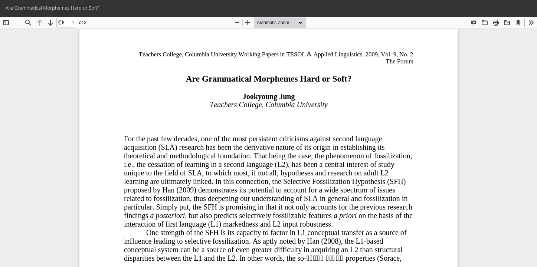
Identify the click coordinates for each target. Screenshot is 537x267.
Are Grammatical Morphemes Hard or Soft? (52, 7)
